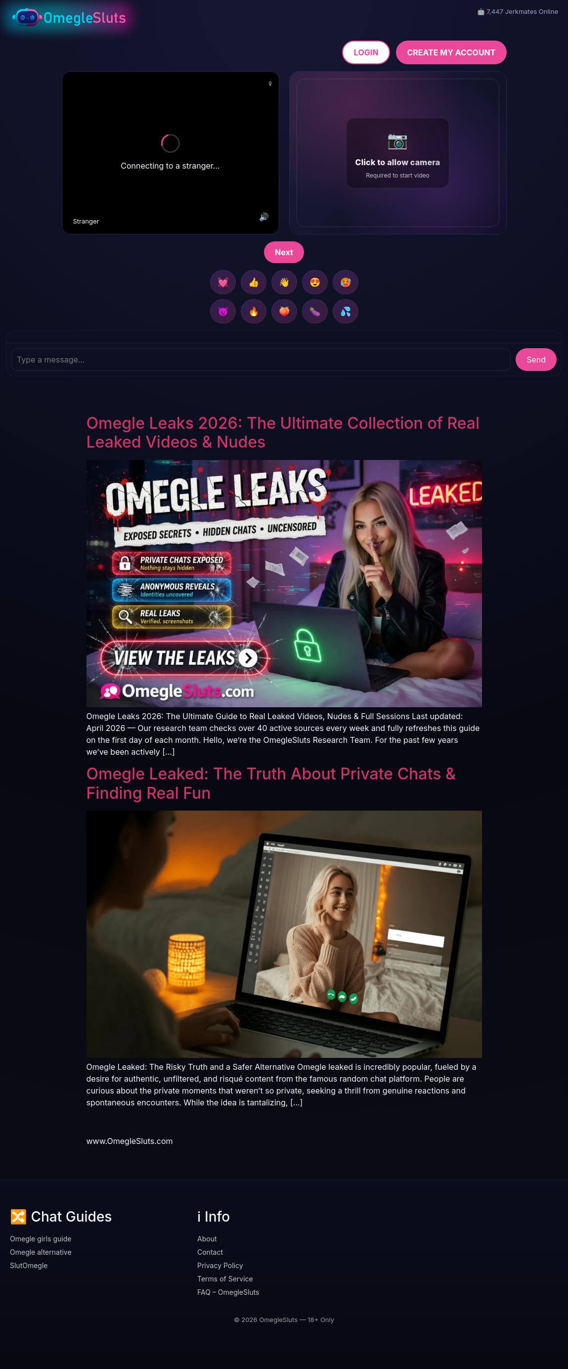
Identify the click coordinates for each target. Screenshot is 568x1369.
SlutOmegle (29, 1265)
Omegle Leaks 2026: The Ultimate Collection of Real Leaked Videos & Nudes (283, 432)
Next (284, 252)
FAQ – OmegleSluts (228, 1292)
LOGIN (366, 52)
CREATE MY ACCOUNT (451, 52)
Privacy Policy (220, 1265)
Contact (210, 1252)
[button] (398, 153)
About (207, 1238)
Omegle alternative (41, 1252)
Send (536, 360)
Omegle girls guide (40, 1238)
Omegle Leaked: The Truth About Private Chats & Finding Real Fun (271, 783)
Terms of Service (225, 1279)
